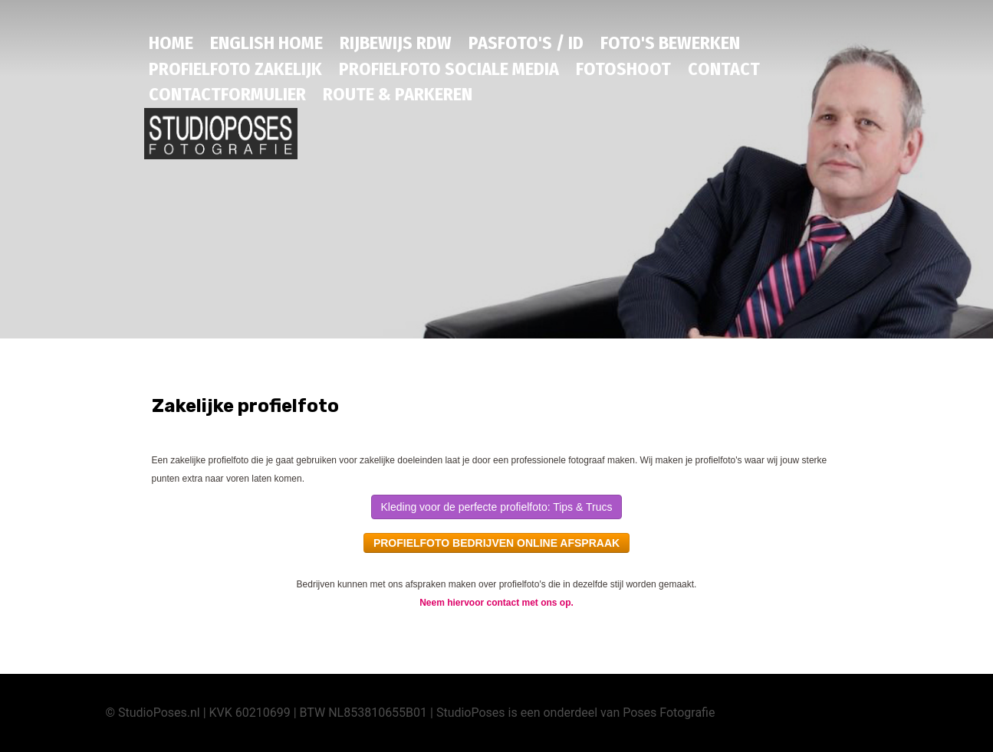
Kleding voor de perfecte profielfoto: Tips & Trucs (497, 507)
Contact (724, 69)
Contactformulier (227, 94)
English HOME (266, 43)
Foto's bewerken (670, 43)
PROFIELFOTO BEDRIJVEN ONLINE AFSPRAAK (496, 543)
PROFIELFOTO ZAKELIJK (235, 69)
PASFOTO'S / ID (526, 43)
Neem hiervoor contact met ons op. (496, 602)
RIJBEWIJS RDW (396, 43)
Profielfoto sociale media (449, 69)
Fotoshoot (623, 69)
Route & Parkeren (397, 94)
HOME (171, 43)
